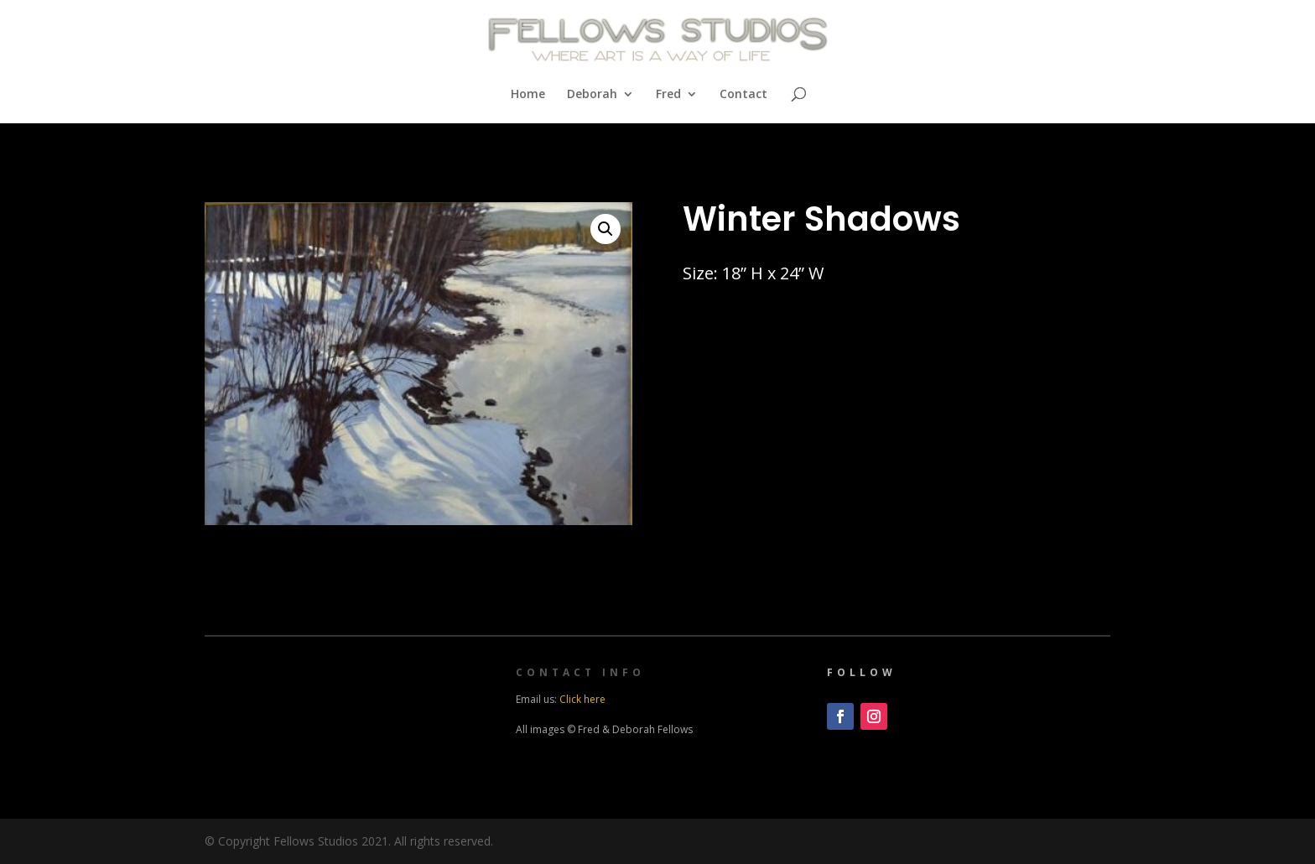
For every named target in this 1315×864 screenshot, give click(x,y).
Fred (668, 94)
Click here (582, 699)
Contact (743, 94)
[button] (605, 229)
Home (528, 94)
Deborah (592, 94)
